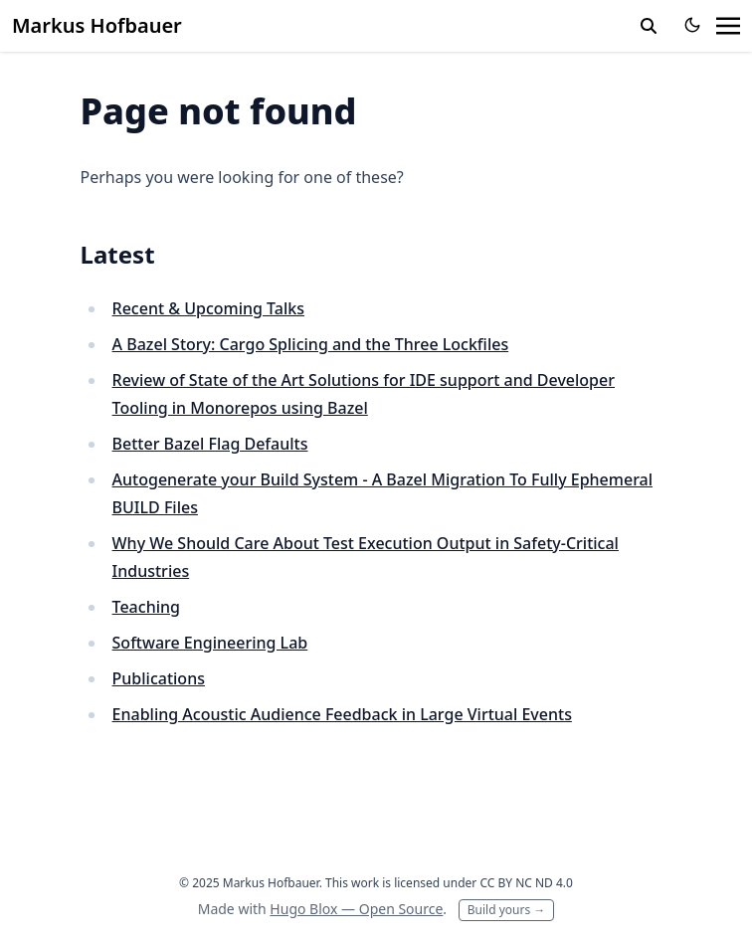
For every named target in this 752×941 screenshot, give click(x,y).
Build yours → (507, 909)
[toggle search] (648, 26)
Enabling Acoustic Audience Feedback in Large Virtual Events (342, 714)
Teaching (146, 607)
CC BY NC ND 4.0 (526, 882)
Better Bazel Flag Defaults (210, 444)
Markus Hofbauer (97, 25)
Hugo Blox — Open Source (356, 908)
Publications (158, 678)
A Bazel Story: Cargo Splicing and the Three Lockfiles (310, 344)
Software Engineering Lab (210, 643)
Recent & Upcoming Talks (208, 308)
